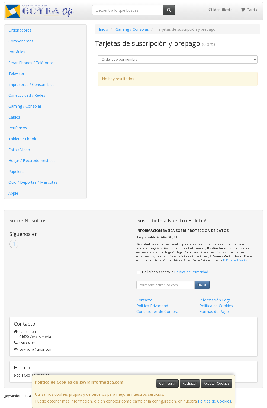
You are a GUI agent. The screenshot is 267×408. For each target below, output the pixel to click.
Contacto (144, 300)
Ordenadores (19, 30)
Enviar (202, 284)
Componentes (20, 40)
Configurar (167, 383)
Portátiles (16, 51)
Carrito (250, 9)
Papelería (16, 171)
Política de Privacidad (236, 260)
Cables (14, 117)
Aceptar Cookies (216, 383)
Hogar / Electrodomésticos (32, 160)
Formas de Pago (214, 311)
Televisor (16, 73)
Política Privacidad (152, 305)
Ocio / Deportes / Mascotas (32, 182)
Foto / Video (19, 149)
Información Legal (215, 300)
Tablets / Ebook (22, 138)
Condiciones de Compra (157, 311)
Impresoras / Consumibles (31, 84)
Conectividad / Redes (26, 95)
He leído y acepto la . (175, 272)
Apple (13, 193)
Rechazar (190, 383)
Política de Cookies (214, 401)
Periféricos (17, 127)
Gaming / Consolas (25, 106)
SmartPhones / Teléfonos (31, 62)
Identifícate (220, 9)
